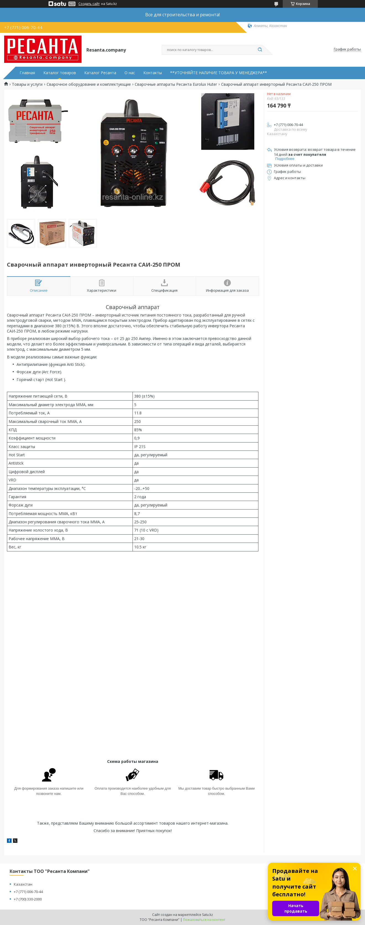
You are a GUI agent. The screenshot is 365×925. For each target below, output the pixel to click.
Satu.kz (207, 914)
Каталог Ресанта (100, 73)
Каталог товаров (59, 73)
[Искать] (259, 50)
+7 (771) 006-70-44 (28, 891)
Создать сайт (89, 4)
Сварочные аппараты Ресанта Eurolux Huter (176, 84)
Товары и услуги (27, 84)
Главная (27, 73)
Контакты (152, 73)
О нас (130, 73)
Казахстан (23, 884)
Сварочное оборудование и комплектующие (89, 84)
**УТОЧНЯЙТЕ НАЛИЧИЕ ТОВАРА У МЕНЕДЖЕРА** (218, 73)
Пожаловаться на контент (204, 919)
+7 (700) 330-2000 (28, 899)
